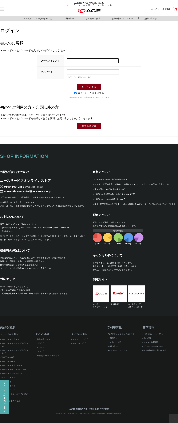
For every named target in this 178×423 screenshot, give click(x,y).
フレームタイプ (79, 343)
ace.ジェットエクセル (10, 401)
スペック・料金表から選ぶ (4, 397)
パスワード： (48, 72)
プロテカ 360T (7, 357)
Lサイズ (40, 351)
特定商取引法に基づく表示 (155, 350)
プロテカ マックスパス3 (11, 373)
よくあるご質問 (93, 18)
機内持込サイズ (43, 339)
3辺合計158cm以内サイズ (48, 355)
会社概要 (147, 338)
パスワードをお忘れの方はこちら (79, 77)
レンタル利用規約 (151, 342)
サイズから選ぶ (43, 334)
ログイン (155, 9)
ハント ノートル (8, 377)
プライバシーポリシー (153, 346)
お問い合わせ (150, 18)
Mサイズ (40, 347)
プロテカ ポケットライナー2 (13, 369)
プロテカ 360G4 (8, 361)
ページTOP (173, 418)
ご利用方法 (69, 18)
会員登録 (166, 9)
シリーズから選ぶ (9, 334)
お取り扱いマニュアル (122, 18)
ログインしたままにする (89, 93)
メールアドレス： (50, 61)
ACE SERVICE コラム (117, 350)
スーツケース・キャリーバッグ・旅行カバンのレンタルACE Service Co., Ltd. (83, 413)
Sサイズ (40, 343)
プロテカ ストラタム (10, 339)
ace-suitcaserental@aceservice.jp (27, 191)
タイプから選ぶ (79, 334)
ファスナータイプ (80, 339)
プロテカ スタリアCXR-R (12, 365)
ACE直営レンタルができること (37, 18)
